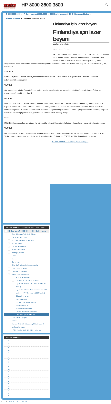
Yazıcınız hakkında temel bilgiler (23, 240)
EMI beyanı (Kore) (22, 305)
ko (8, 391)
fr (8, 357)
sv (8, 374)
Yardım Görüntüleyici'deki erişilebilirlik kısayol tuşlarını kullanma (28, 325)
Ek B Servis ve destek (19, 268)
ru (8, 395)
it (8, 379)
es (8, 345)
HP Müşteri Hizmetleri (19, 237)
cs (8, 355)
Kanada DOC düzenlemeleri (26, 302)
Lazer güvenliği (21, 299)
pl (8, 381)
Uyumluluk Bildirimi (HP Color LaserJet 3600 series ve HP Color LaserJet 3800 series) (31, 291)
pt (8, 383)
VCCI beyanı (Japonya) (24, 308)
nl (8, 376)
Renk (14, 256)
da (8, 388)
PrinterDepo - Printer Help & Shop (19, 402)
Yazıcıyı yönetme (18, 253)
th (8, 362)
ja (8, 348)
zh (8, 364)
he (8, 350)
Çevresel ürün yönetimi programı (27, 280)
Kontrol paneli (17, 243)
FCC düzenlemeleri (23, 277)
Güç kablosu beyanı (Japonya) (26, 311)
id (8, 360)
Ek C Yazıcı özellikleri (19, 271)
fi (8, 352)
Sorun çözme (16, 262)
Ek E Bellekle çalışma (19, 318)
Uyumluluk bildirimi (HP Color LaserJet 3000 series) (31, 285)
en (8, 386)
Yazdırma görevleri (18, 249)
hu (8, 343)
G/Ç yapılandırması (19, 246)
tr (8, 340)
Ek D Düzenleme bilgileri (79, 14)
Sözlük (14, 321)
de (8, 367)
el (8, 393)
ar (8, 371)
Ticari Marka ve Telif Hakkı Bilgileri (24, 234)
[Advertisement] (28, 41)
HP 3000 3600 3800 (10, 6)
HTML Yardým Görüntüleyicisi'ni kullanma (26, 330)
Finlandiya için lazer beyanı (25, 314)
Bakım (14, 259)
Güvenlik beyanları (12, 18)
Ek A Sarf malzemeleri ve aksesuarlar (25, 265)
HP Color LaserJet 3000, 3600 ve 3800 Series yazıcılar (45, 14)
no (8, 369)
